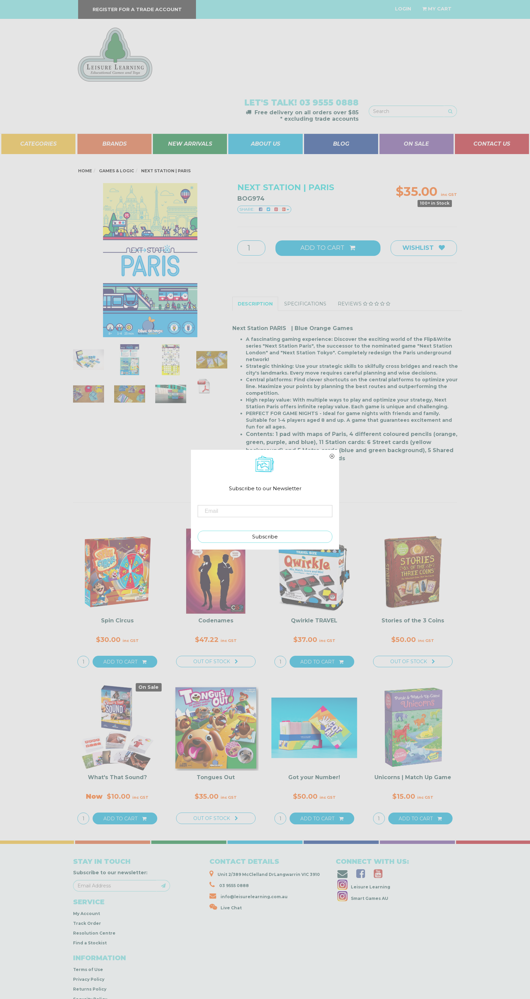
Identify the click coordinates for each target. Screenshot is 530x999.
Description (255, 304)
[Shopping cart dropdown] (437, 8)
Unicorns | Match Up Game (412, 777)
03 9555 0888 (329, 103)
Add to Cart (327, 248)
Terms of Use (88, 969)
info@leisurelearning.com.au (248, 895)
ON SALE (416, 144)
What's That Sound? (117, 777)
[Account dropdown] (403, 8)
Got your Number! (314, 777)
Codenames (215, 620)
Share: (264, 209)
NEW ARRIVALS (190, 144)
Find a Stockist (90, 942)
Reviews (364, 304)
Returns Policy (89, 989)
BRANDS (114, 144)
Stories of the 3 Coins (413, 620)
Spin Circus (117, 620)
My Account (86, 913)
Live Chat (225, 907)
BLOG (341, 144)
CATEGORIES (38, 144)
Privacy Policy (88, 979)
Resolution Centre (94, 933)
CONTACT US (491, 144)
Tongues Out (216, 777)
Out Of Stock (215, 661)
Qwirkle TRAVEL (314, 620)
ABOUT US (265, 144)
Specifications (305, 304)
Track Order (87, 923)
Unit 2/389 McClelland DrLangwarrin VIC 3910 (264, 873)
